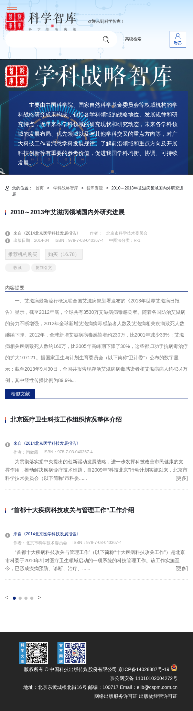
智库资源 (94, 188)
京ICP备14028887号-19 (143, 669)
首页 (39, 188)
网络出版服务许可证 (116, 696)
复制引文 (43, 267)
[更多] (181, 478)
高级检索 (133, 39)
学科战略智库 (65, 188)
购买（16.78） (63, 254)
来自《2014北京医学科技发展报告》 (51, 233)
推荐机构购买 (22, 254)
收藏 (17, 267)
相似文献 (20, 393)
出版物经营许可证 (158, 696)
